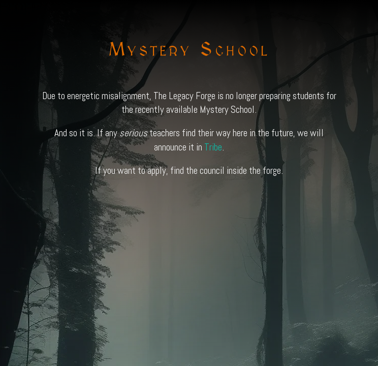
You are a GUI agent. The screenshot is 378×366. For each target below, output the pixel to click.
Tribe (213, 147)
